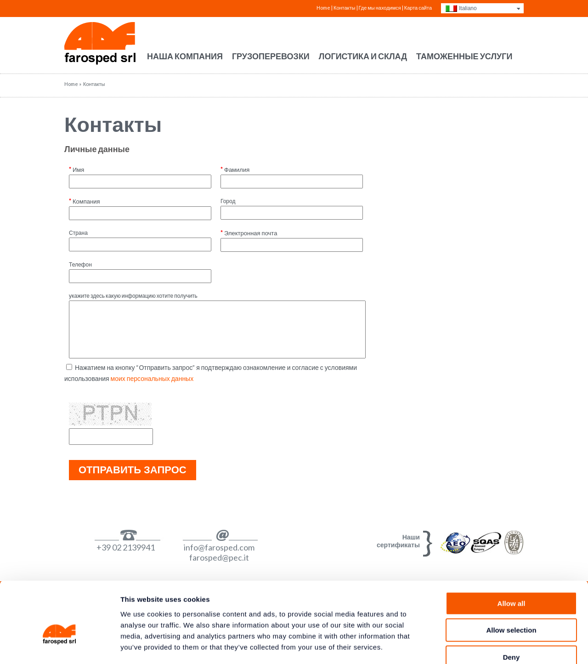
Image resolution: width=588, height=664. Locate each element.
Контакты (113, 124)
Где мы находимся (380, 8)
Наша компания (185, 56)
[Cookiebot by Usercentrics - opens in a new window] (59, 646)
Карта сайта (418, 8)
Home (323, 8)
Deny (511, 605)
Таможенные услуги (464, 56)
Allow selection (511, 579)
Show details (482, 646)
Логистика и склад (363, 56)
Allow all (512, 552)
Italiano (468, 8)
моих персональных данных (152, 378)
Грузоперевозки (271, 56)
